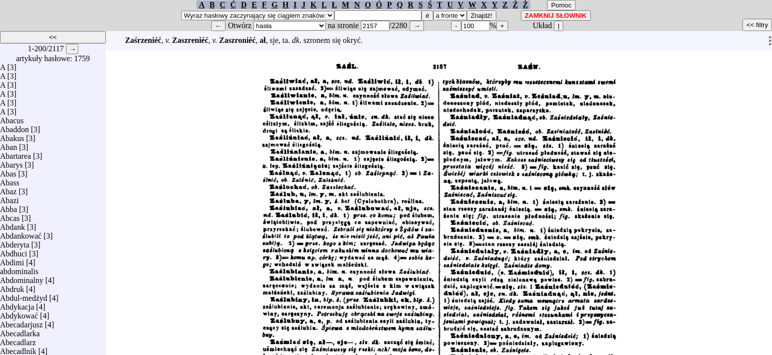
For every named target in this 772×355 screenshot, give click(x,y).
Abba (8, 207)
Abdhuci (13, 251)
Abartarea (15, 153)
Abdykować (19, 313)
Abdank (12, 224)
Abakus (12, 136)
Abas (8, 171)
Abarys (11, 162)
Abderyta (15, 242)
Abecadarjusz (21, 322)
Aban (8, 145)
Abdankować (20, 233)
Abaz (8, 189)
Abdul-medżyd (23, 295)
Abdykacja (17, 304)
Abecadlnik (18, 349)
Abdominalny (21, 278)
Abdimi (12, 260)
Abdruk (12, 287)
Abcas (10, 216)
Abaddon (14, 127)
